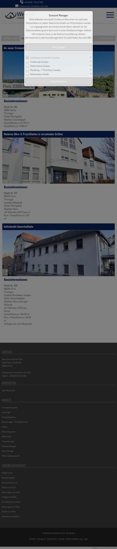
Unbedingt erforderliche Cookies (45, 57)
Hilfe (89, 37)
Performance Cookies (40, 65)
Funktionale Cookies (39, 61)
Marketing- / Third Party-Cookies (45, 70)
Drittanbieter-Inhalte (39, 74)
